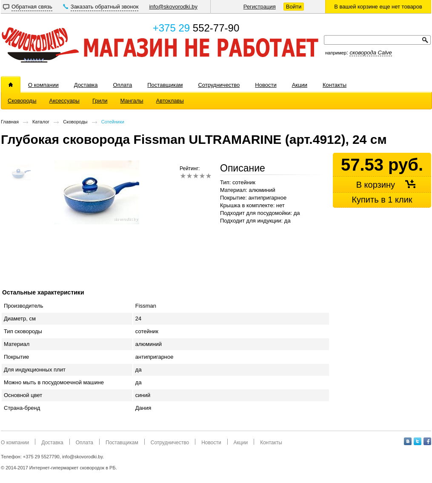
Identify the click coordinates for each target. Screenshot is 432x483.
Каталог (40, 121)
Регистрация (259, 6)
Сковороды (75, 121)
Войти (293, 6)
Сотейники (112, 121)
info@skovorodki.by (173, 6)
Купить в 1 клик (382, 199)
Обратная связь (31, 6)
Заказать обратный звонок (105, 6)
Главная (10, 121)
